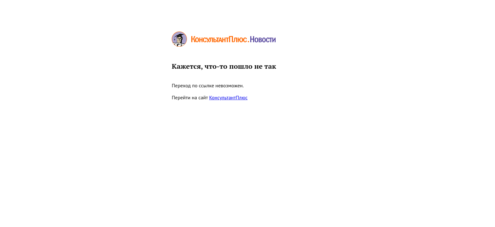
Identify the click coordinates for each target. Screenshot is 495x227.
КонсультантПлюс (228, 97)
